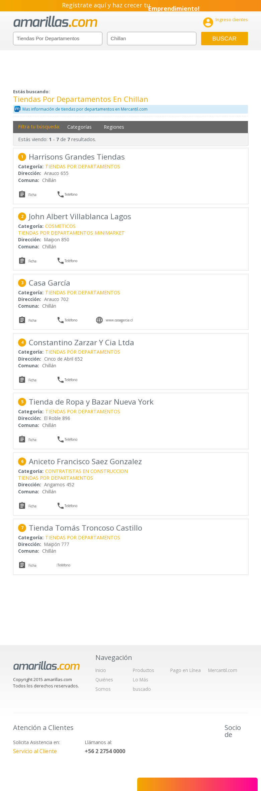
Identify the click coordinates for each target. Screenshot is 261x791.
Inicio (100, 670)
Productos (143, 670)
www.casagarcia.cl (119, 320)
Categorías (79, 127)
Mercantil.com (222, 670)
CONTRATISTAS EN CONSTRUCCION (86, 471)
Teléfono (71, 194)
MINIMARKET (110, 233)
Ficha (32, 194)
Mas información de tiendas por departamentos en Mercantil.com (85, 109)
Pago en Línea (185, 670)
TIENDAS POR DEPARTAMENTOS (82, 166)
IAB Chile (234, 750)
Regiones (114, 127)
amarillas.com (55, 21)
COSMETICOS (60, 226)
